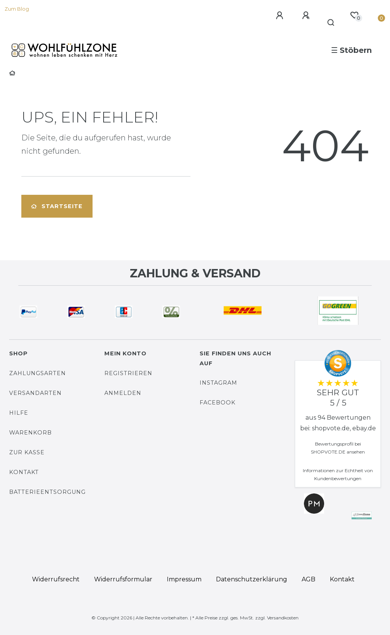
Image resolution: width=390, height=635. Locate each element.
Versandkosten (283, 618)
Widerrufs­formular (123, 579)
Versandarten (35, 393)
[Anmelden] (280, 15)
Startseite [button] (57, 206)
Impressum (184, 579)
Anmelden (122, 393)
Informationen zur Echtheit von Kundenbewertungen (338, 474)
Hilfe (18, 412)
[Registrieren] (307, 15)
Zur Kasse (27, 452)
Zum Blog (17, 9)
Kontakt (24, 472)
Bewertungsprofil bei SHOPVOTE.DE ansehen (338, 448)
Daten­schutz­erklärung (251, 579)
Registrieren (128, 373)
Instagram (218, 382)
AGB (308, 579)
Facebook (217, 402)
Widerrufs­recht (56, 579)
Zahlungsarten (37, 373)
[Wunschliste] (354, 15)
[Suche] (331, 23)
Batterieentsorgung (47, 492)
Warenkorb (30, 432)
